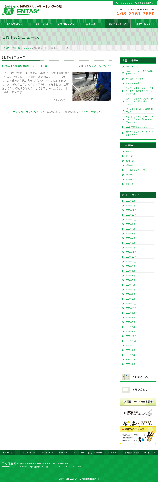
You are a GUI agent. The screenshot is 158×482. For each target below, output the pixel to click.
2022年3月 (130, 364)
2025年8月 (130, 224)
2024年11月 (131, 257)
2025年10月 (131, 219)
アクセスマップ (113, 453)
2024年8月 (130, 271)
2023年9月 (130, 313)
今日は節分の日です (134, 79)
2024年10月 (131, 261)
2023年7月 (130, 322)
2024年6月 (130, 275)
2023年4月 (130, 331)
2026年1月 (130, 206)
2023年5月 (130, 327)
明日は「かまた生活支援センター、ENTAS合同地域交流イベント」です (139, 101)
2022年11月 (131, 341)
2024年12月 (131, 252)
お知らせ (130, 161)
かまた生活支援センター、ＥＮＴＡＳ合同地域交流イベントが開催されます (139, 119)
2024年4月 (130, 285)
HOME (5, 48)
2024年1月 (130, 299)
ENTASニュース (118, 23)
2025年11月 (131, 215)
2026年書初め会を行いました (139, 127)
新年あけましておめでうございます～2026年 (139, 133)
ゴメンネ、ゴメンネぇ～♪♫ (28, 112)
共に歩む (130, 156)
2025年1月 (130, 247)
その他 (129, 179)
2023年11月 (131, 308)
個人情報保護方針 (132, 453)
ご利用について (66, 23)
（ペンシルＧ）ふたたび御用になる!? (139, 110)
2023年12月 (131, 303)
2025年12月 (131, 210)
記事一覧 (16, 48)
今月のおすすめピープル (136, 170)
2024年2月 (130, 294)
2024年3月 (130, 289)
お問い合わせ (143, 23)
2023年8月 (130, 317)
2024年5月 (130, 280)
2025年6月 (130, 233)
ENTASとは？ (14, 23)
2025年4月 (130, 238)
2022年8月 (130, 355)
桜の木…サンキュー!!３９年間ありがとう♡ (140, 72)
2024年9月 (130, 266)
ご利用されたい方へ (40, 23)
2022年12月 (131, 336)
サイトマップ (149, 453)
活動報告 (130, 165)
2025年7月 (130, 229)
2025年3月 (130, 243)
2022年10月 (131, 345)
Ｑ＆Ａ (129, 151)
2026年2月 (130, 201)
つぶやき (27, 48)
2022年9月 (130, 350)
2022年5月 (130, 359)
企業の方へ (92, 23)
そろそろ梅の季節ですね (136, 83)
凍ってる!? (130, 66)
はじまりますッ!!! (90, 112)
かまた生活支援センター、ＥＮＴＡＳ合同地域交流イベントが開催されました (139, 91)
